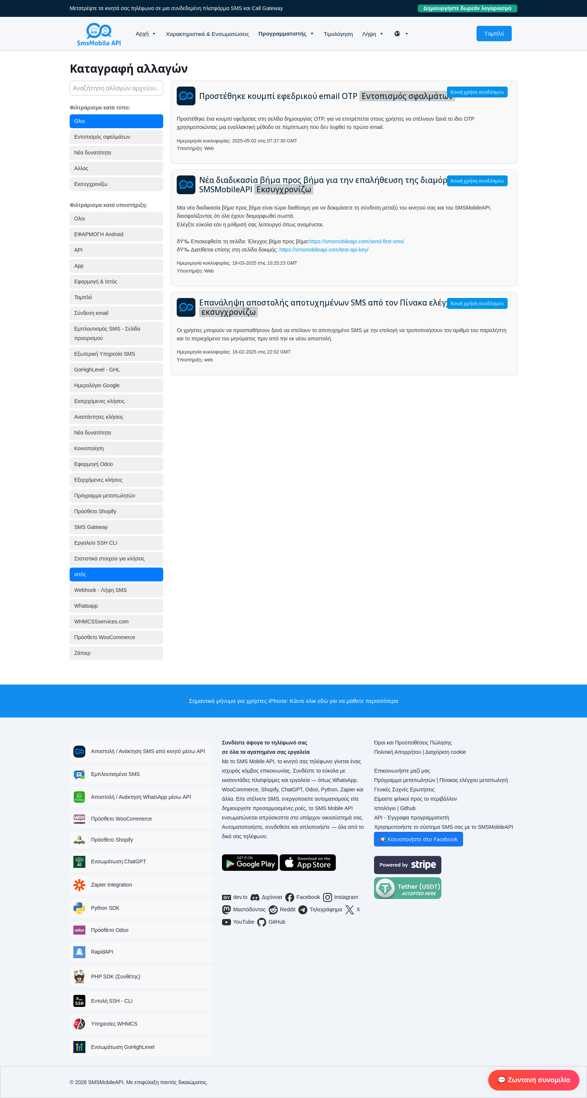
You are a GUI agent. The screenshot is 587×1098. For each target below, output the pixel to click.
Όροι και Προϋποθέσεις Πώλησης (413, 743)
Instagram (340, 897)
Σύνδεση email (91, 313)
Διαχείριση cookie (445, 752)
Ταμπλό (494, 33)
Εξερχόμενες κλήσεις (98, 480)
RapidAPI (102, 952)
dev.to (234, 897)
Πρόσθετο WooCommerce (104, 637)
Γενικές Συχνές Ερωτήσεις (404, 789)
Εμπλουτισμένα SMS (115, 774)
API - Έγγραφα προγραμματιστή (411, 818)
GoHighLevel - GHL (97, 370)
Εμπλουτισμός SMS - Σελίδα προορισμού (107, 333)
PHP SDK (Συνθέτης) (115, 977)
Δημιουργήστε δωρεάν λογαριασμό (470, 8)
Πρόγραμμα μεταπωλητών (104, 496)
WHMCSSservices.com (101, 622)
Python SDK (105, 908)
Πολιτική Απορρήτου (397, 752)
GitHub (271, 922)
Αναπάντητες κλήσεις (98, 417)
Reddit (282, 909)
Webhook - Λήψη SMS (100, 590)
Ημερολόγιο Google (96, 385)
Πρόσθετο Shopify (95, 511)
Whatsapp (86, 606)
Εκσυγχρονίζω (90, 184)
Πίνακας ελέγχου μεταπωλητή (474, 780)
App (78, 266)
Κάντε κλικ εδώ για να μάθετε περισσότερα (344, 701)
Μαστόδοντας (244, 909)
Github (408, 808)
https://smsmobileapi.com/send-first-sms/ (356, 241)
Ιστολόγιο (385, 808)
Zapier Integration (111, 885)
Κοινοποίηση (89, 448)
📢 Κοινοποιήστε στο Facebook (418, 839)
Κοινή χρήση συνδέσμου (477, 92)
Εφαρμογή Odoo (93, 464)
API (78, 250)
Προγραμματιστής (282, 33)
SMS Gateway (90, 527)
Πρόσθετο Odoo (109, 930)
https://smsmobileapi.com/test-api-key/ (323, 250)
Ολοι (79, 121)
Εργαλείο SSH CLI (95, 543)
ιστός (80, 574)
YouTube (238, 922)
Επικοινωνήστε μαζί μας (402, 771)
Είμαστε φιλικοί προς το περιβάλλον (415, 799)
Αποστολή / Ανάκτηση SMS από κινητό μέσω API (148, 751)
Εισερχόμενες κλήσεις (99, 401)
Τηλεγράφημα (320, 909)
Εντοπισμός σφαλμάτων (102, 137)
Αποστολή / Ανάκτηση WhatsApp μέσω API (141, 797)
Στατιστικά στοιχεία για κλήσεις (109, 559)
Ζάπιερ (82, 653)
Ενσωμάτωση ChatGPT (118, 861)
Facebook (302, 897)
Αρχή (142, 33)
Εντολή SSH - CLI (112, 1001)
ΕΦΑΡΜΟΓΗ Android (98, 234)
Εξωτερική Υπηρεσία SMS (104, 354)
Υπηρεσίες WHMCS (114, 1024)
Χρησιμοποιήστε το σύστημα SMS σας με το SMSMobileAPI (443, 827)
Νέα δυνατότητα (92, 153)
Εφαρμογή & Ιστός (95, 282)
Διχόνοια (266, 897)
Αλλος (81, 168)
